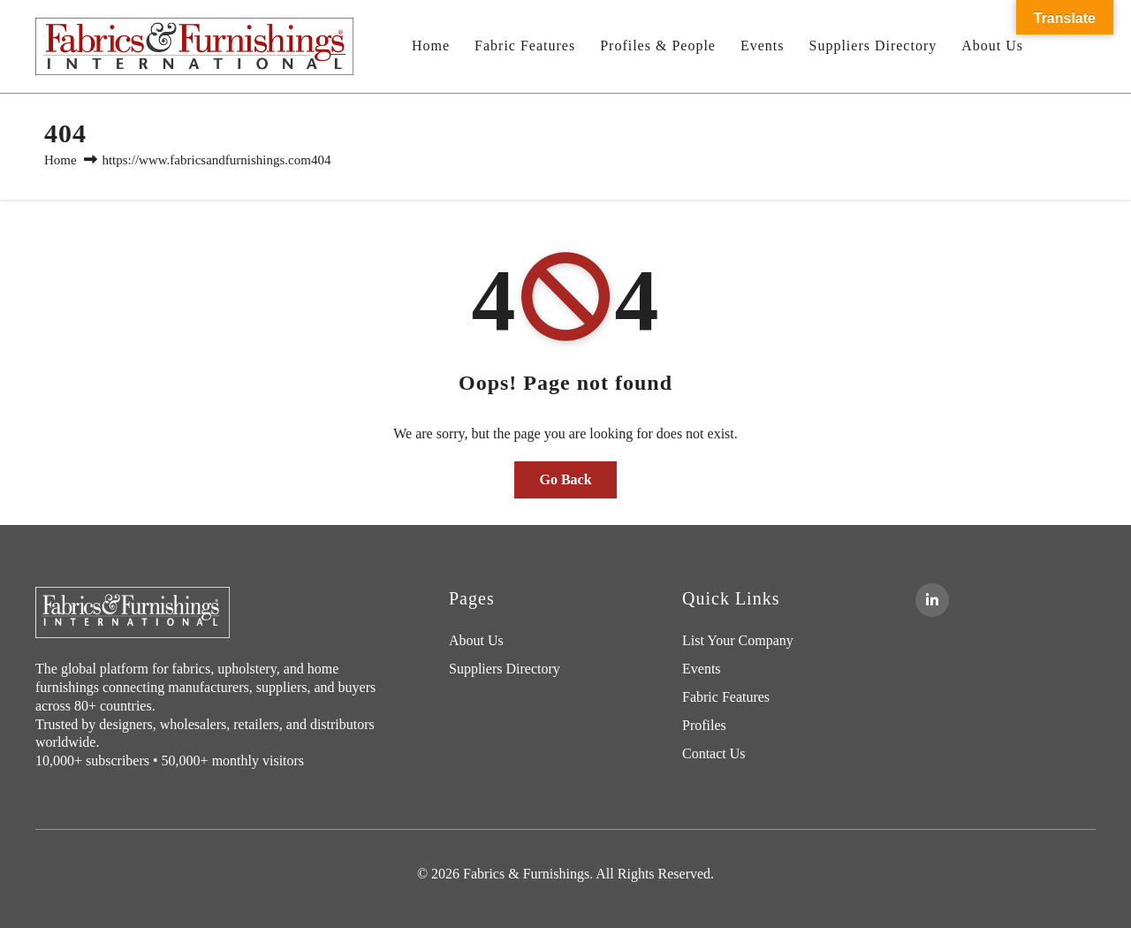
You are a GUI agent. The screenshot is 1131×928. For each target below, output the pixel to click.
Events (762, 45)
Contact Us (714, 753)
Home (431, 45)
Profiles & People (658, 45)
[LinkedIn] (932, 600)
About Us (992, 45)
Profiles (704, 725)
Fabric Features (524, 45)
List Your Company (737, 640)
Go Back (565, 479)
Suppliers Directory (872, 45)
